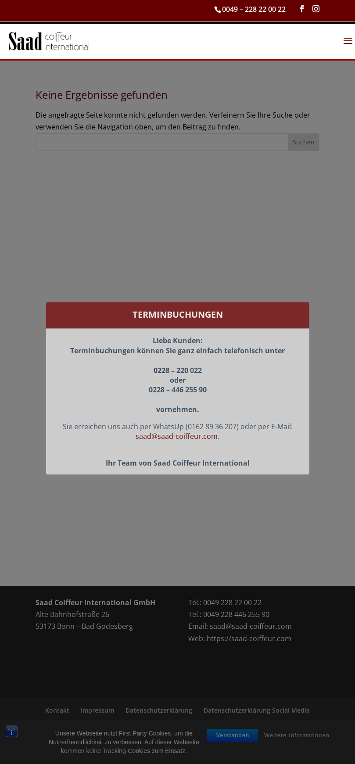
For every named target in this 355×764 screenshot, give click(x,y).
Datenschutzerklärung (159, 710)
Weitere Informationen (297, 745)
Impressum (97, 710)
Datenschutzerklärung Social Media (257, 710)
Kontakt (57, 710)
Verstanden (232, 745)
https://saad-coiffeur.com (249, 638)
